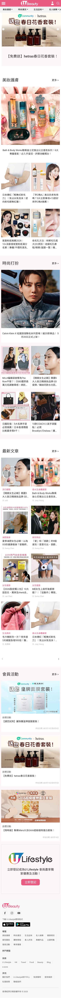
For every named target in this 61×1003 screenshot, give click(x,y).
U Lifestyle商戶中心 (22, 977)
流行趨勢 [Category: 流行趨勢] (6, 489)
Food (31, 962)
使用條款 (48, 977)
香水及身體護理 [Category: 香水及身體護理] (39, 489)
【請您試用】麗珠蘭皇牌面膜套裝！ (21, 721)
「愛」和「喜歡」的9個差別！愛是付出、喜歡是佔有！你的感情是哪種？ (45, 544)
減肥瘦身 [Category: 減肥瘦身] (6, 537)
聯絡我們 (17, 982)
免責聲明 (37, 977)
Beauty (40, 962)
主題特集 (51, 940)
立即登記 (30, 882)
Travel (23, 962)
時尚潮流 (22, 9)
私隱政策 (6, 982)
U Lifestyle (6, 962)
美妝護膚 (7, 9)
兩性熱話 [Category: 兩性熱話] (36, 537)
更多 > (55, 80)
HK (16, 962)
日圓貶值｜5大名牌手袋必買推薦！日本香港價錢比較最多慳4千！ (15, 427)
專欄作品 (39, 940)
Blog (49, 962)
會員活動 (6, 944)
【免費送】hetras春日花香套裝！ (19, 776)
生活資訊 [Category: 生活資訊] (6, 633)
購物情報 (17, 940)
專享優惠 (17, 944)
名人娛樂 (53, 9)
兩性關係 (6, 940)
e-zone (5, 967)
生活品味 (38, 9)
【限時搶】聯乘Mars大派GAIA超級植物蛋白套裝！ (28, 830)
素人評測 (28, 940)
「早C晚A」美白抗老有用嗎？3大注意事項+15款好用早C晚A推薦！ (45, 198)
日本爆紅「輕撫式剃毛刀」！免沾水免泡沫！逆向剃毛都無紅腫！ (15, 198)
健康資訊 (51, 935)
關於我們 (6, 977)
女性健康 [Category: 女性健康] (6, 585)
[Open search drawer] (58, 3)
